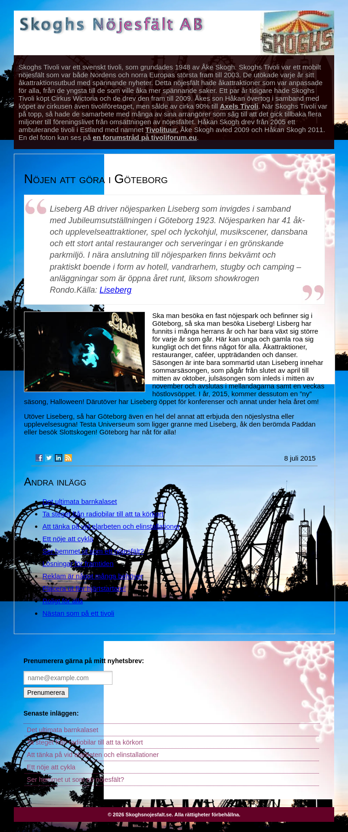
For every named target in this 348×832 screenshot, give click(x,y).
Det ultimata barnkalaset (79, 501)
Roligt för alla (62, 601)
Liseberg (115, 290)
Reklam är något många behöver (92, 576)
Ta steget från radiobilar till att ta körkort (103, 514)
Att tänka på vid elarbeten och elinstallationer (111, 526)
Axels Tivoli (239, 106)
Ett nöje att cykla (67, 539)
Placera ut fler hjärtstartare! (84, 588)
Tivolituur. (161, 129)
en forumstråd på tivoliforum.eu (145, 137)
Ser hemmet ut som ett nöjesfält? (93, 551)
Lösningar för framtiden (77, 563)
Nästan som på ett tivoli (78, 613)
